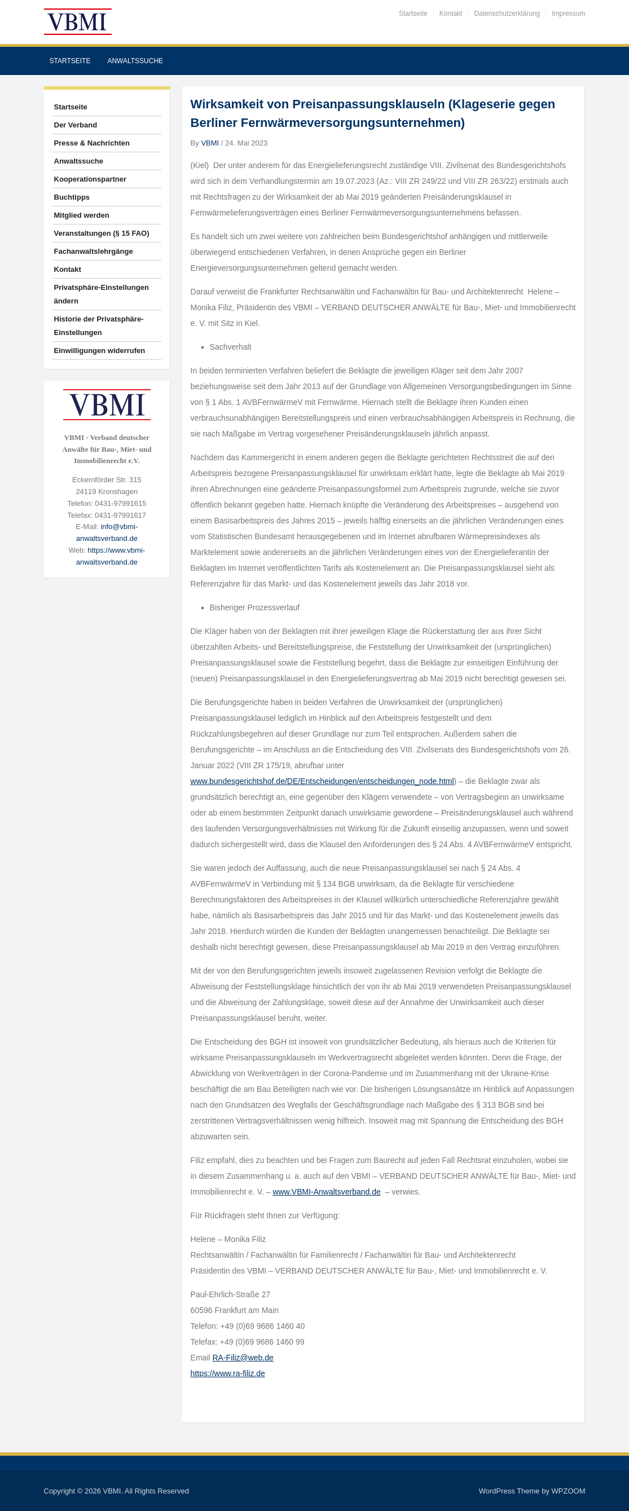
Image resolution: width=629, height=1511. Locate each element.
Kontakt (451, 13)
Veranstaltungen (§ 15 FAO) (101, 233)
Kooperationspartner (90, 179)
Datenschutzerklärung (507, 13)
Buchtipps (72, 197)
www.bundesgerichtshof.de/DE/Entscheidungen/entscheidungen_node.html (322, 781)
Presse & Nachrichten (92, 143)
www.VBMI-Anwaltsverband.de (326, 1191)
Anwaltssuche (135, 61)
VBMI (210, 143)
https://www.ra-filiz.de (228, 1373)
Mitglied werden (81, 215)
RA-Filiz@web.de (243, 1357)
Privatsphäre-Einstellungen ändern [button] (101, 294)
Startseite (413, 13)
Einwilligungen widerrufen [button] (100, 350)
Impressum (568, 13)
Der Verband (76, 125)
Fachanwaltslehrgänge (93, 251)
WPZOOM (569, 1491)
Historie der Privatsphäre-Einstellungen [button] (99, 326)
